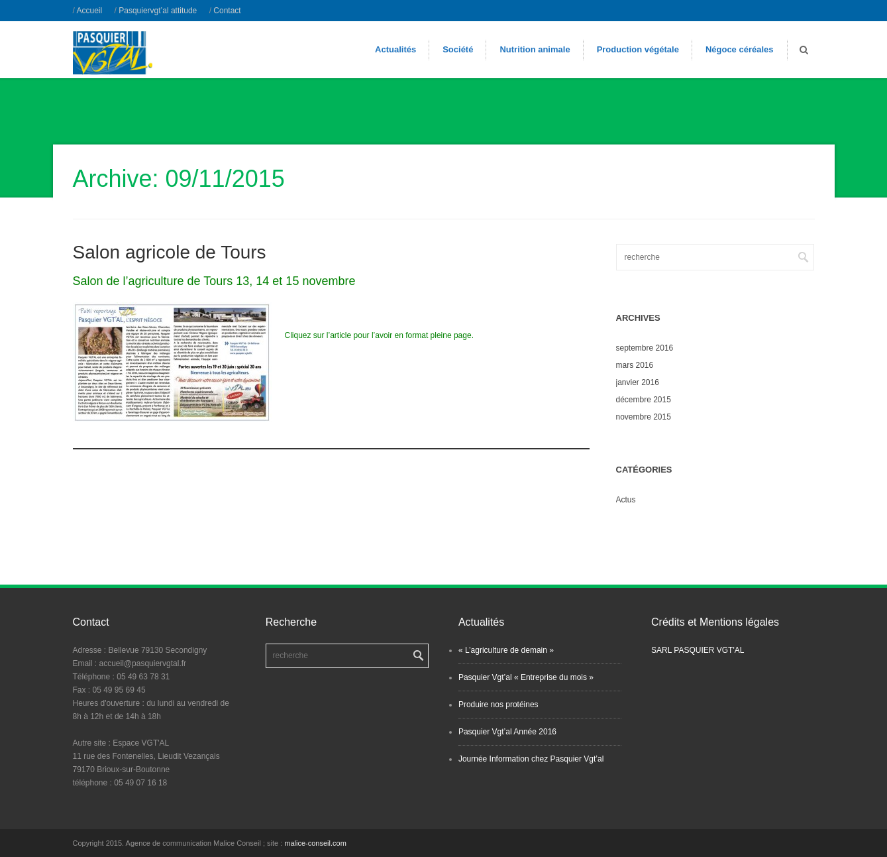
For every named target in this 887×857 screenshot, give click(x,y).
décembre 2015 (643, 399)
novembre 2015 (643, 417)
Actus (626, 499)
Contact (226, 10)
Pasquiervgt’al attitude (158, 10)
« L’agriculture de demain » (506, 650)
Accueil (90, 10)
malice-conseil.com (315, 843)
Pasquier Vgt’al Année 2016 (507, 731)
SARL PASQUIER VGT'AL (697, 650)
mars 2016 (635, 365)
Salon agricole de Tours (169, 252)
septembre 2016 (645, 348)
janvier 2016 (637, 382)
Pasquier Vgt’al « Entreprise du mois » (526, 677)
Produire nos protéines (498, 704)
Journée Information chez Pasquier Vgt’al (530, 759)
